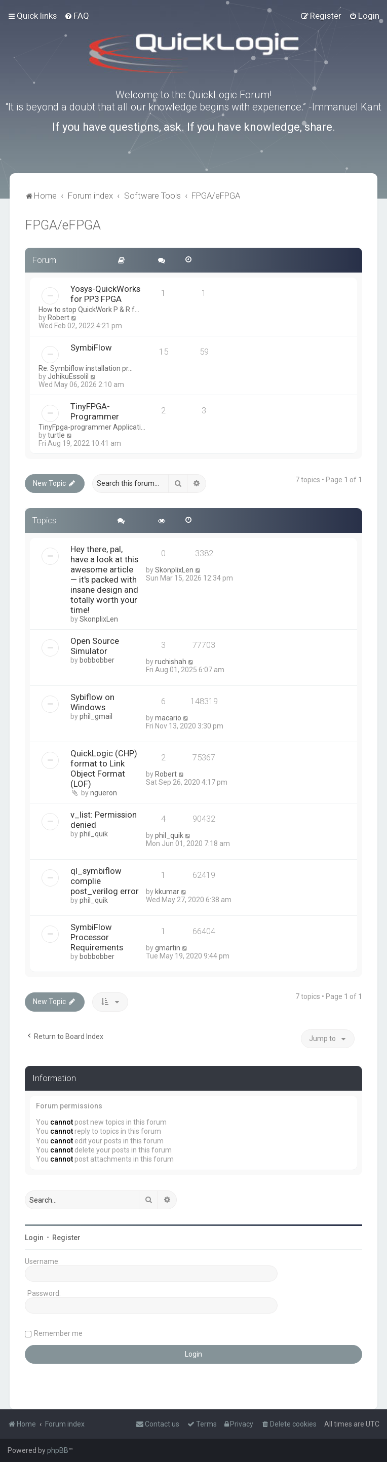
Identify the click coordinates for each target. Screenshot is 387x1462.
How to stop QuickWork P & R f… (88, 309)
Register (66, 1238)
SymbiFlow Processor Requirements (96, 937)
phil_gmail (96, 716)
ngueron (103, 793)
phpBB (57, 1450)
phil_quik (94, 834)
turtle (56, 435)
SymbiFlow (91, 347)
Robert (58, 318)
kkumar (167, 892)
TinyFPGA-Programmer (94, 411)
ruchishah (170, 662)
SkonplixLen (99, 619)
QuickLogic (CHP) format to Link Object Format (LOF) (103, 768)
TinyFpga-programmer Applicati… (91, 427)
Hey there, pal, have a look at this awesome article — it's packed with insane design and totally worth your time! (104, 579)
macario (168, 718)
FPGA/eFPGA (63, 225)
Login (34, 1238)
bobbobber (97, 660)
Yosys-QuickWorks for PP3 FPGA (105, 294)
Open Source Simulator (94, 646)
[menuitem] (76, 16)
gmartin (167, 948)
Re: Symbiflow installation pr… (85, 368)
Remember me (58, 1333)
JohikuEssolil (68, 376)
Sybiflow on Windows (92, 702)
